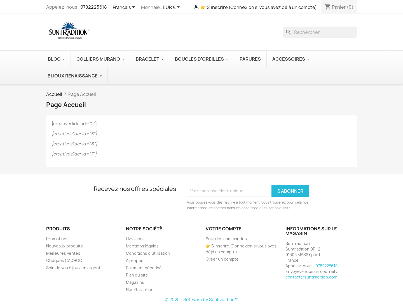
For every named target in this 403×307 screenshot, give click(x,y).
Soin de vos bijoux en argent (73, 267)
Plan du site (137, 275)
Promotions (57, 238)
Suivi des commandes (226, 238)
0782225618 (93, 7)
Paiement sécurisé (144, 267)
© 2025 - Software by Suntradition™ (201, 300)
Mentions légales (142, 246)
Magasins (135, 282)
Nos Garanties (139, 289)
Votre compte (224, 229)
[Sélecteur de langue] (125, 7)
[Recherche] (320, 32)
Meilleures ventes (63, 253)
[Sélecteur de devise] (172, 7)
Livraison (134, 238)
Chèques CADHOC (64, 260)
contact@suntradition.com (311, 277)
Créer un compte (222, 259)
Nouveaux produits (64, 246)
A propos (134, 260)
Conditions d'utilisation (148, 253)
